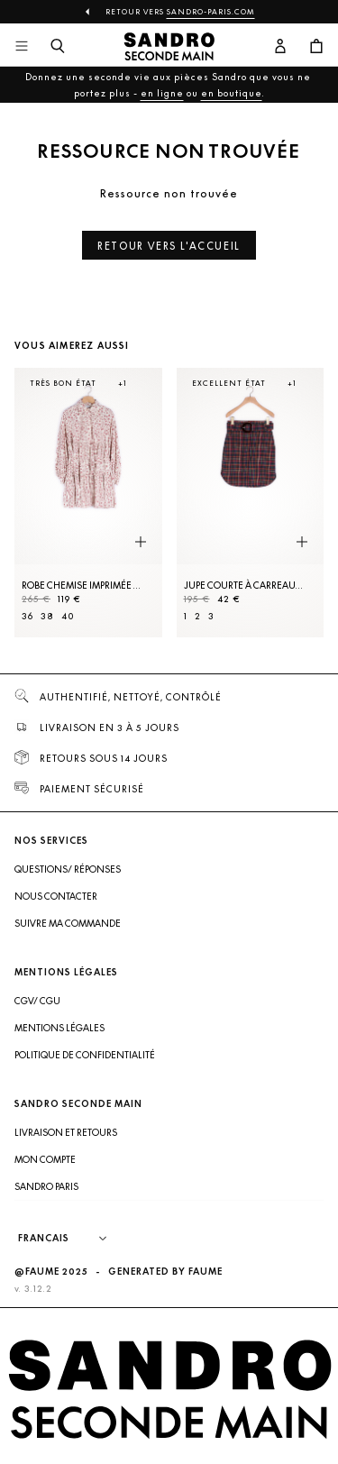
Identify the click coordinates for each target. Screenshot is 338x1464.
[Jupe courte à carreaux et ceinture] (250, 502)
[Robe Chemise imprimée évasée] (88, 502)
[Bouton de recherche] (58, 46)
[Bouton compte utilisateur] (280, 46)
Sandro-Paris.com (211, 11)
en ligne (162, 92)
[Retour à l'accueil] (169, 46)
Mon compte (45, 1159)
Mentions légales (59, 1027)
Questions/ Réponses (67, 869)
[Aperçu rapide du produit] (140, 542)
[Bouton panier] (316, 46)
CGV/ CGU (37, 1000)
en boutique (231, 92)
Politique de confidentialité (84, 1054)
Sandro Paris (46, 1186)
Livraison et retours (65, 1132)
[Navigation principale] (22, 46)
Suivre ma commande (67, 923)
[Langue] (71, 1238)
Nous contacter (55, 896)
